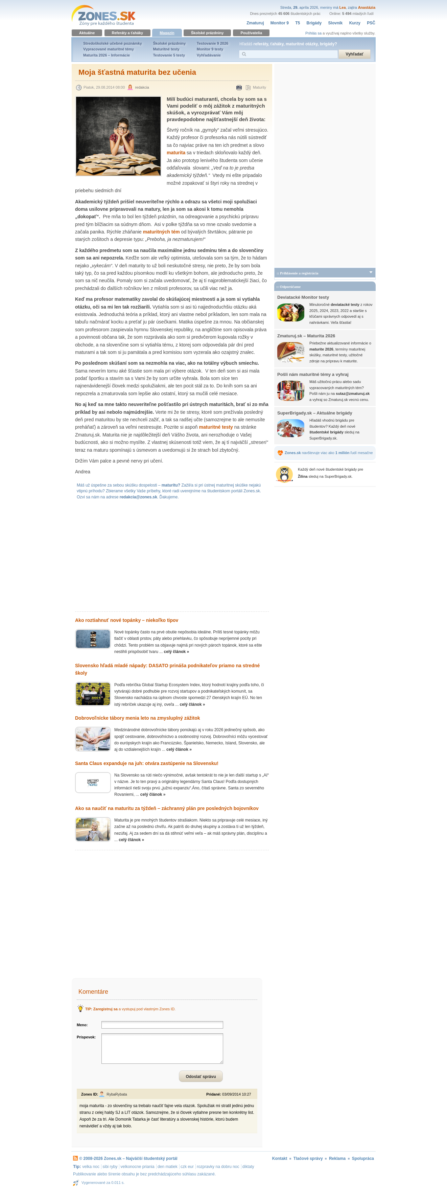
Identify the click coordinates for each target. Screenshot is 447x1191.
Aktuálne (87, 33)
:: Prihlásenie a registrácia (298, 273)
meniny (326, 7)
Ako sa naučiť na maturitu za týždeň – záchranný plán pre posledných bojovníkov (167, 808)
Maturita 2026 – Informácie (106, 55)
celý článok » (176, 651)
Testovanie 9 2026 (212, 43)
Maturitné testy (166, 49)
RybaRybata (117, 1094)
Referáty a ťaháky (127, 33)
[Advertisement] (172, 557)
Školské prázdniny (207, 33)
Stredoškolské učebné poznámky (112, 43)
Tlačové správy (308, 1158)
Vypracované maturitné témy (108, 49)
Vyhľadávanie (209, 55)
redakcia (142, 87)
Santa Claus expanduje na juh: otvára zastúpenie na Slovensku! (146, 763)
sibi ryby (109, 1166)
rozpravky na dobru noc (218, 1166)
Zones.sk (112, 1158)
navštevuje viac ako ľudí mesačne (329, 453)
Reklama (337, 1158)
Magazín (167, 33)
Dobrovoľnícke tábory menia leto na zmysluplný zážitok (137, 718)
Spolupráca (363, 1158)
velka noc (90, 1166)
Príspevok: (86, 1037)
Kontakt (279, 1158)
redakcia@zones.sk (138, 497)
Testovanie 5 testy (169, 55)
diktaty (248, 1166)
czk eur (187, 1166)
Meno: (82, 1025)
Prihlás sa (313, 33)
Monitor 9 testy (210, 49)
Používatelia (251, 33)
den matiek (168, 1166)
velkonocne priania (138, 1166)
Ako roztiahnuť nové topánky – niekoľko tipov (126, 620)
